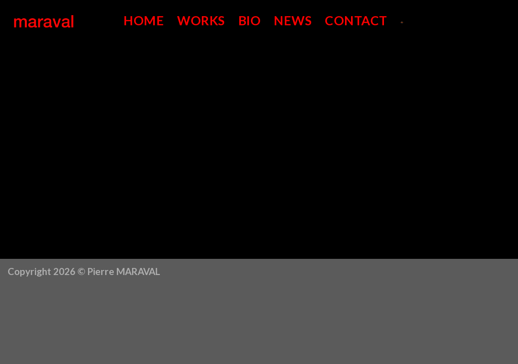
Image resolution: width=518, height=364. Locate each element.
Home (143, 20)
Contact (356, 20)
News (293, 20)
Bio (249, 20)
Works (201, 20)
